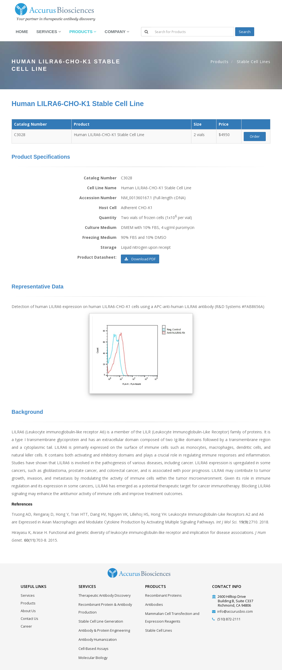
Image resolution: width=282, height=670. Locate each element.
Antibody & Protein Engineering (104, 630)
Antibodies (154, 604)
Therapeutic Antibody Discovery (104, 595)
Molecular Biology (92, 657)
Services (48, 31)
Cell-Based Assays (93, 648)
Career (26, 626)
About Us (28, 611)
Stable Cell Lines (253, 61)
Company (117, 31)
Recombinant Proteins (163, 595)
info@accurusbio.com (235, 611)
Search (245, 31)
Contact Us (29, 618)
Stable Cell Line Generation (100, 621)
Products (82, 31)
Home (22, 31)
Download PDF (140, 258)
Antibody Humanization (97, 639)
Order (255, 136)
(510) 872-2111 (228, 619)
